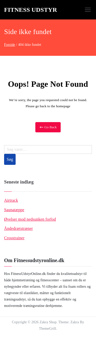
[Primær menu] (88, 9)
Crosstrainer (14, 238)
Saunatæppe (14, 210)
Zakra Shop (48, 322)
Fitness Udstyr (30, 9)
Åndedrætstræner (18, 228)
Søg (10, 159)
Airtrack (11, 200)
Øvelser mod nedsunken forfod (30, 219)
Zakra (74, 322)
